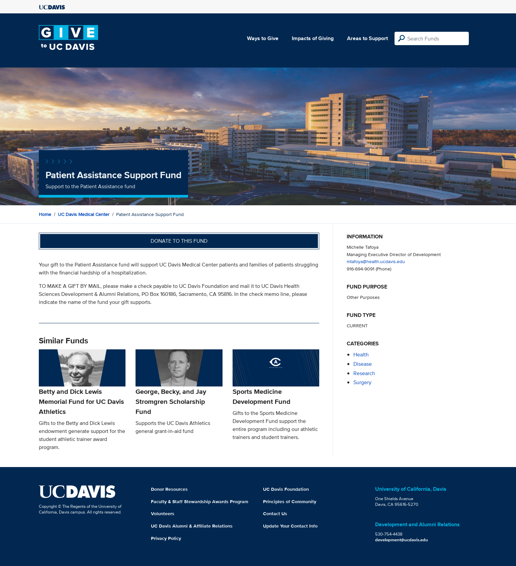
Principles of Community (289, 501)
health (361, 354)
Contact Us (275, 513)
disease (362, 364)
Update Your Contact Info (290, 526)
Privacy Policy (166, 538)
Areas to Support (367, 38)
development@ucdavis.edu (401, 540)
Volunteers (162, 513)
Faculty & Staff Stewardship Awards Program (199, 501)
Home (45, 214)
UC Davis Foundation (286, 489)
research (364, 373)
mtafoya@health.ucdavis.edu (376, 261)
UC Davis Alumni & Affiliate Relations (192, 526)
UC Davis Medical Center (83, 214)
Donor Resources (169, 489)
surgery (362, 382)
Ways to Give (262, 38)
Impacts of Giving (313, 38)
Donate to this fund (179, 241)
